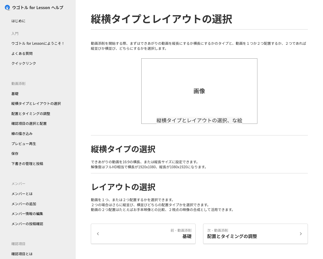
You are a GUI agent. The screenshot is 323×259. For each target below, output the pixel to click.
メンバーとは (22, 193)
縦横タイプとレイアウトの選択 (36, 103)
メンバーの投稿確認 (27, 223)
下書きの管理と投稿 (27, 163)
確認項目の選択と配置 (29, 123)
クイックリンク (23, 63)
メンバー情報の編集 (27, 213)
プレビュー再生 (23, 143)
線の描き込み (22, 133)
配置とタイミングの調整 (30, 113)
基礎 (14, 93)
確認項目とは (22, 253)
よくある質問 (22, 53)
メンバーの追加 (23, 203)
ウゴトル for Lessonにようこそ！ (38, 43)
